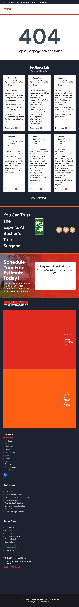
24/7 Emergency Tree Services (17, 497)
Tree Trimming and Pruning (15, 494)
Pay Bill (7, 461)
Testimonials (10, 452)
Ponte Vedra (9, 530)
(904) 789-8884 (11, 567)
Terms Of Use (45, 602)
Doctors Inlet (10, 550)
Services (8, 441)
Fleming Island (10, 548)
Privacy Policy (33, 602)
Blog (7, 455)
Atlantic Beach (10, 539)
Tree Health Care (11, 500)
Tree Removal (10, 491)
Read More (11, 128)
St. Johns (8, 533)
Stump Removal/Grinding (15, 506)
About (7, 444)
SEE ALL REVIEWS (39, 198)
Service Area (10, 447)
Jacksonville (9, 527)
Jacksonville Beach (12, 536)
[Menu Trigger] (74, 10)
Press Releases (11, 467)
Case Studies (10, 470)
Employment (10, 464)
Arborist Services (11, 509)
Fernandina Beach (12, 545)
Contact (8, 458)
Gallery (7, 450)
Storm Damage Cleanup (14, 512)
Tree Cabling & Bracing (14, 503)
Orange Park (10, 542)
